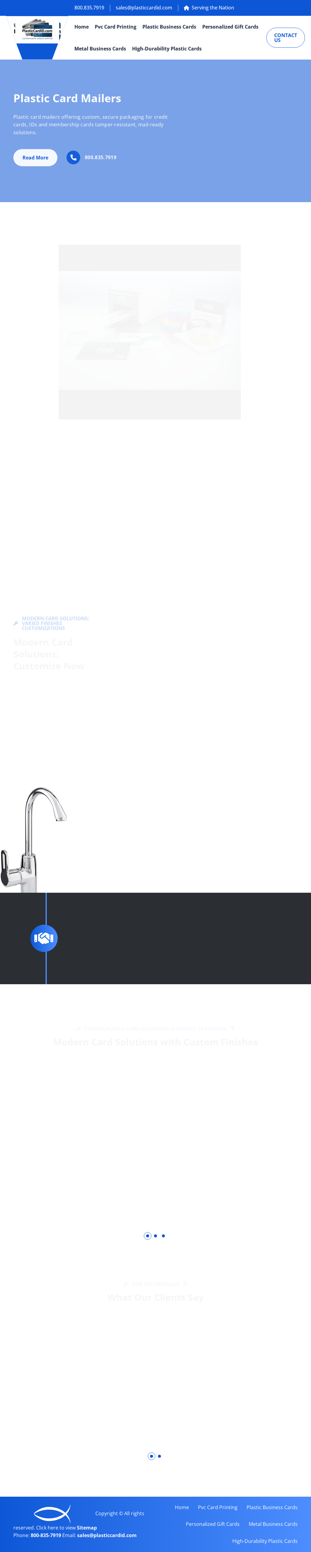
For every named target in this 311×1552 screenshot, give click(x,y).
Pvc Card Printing (115, 26)
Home (81, 26)
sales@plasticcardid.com (144, 7)
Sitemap (87, 1527)
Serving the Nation (209, 7)
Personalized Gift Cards (230, 26)
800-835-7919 (46, 1535)
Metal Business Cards (100, 48)
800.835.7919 (89, 7)
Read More (35, 160)
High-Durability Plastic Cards (167, 48)
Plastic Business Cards (169, 26)
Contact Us (285, 37)
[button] (147, 1235)
